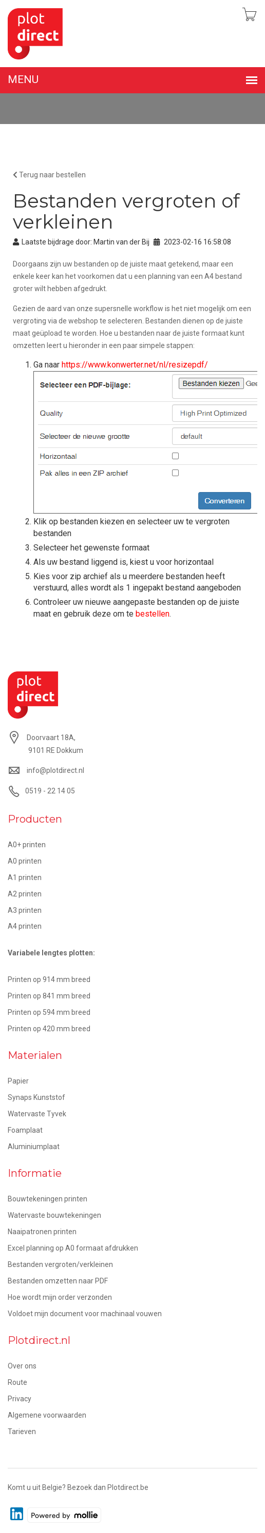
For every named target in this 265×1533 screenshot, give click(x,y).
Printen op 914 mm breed (49, 979)
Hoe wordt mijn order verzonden (60, 1297)
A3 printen (25, 910)
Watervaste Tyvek (37, 1114)
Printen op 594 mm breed (49, 1012)
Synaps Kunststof (36, 1097)
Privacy (19, 1399)
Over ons (22, 1366)
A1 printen (25, 877)
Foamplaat (25, 1130)
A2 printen (25, 894)
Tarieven (22, 1431)
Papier (18, 1081)
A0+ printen (27, 845)
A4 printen (25, 926)
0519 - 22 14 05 (50, 791)
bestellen (152, 614)
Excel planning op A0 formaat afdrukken (73, 1248)
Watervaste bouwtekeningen (54, 1215)
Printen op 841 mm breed (49, 996)
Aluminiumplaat (34, 1146)
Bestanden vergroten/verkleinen (60, 1264)
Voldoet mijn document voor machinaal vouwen (85, 1314)
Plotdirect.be (127, 1487)
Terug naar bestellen (49, 175)
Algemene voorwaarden (47, 1415)
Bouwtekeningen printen (47, 1199)
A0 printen (25, 861)
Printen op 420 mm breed (49, 1029)
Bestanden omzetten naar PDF (58, 1281)
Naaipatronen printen (42, 1232)
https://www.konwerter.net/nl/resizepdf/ (135, 365)
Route (17, 1382)
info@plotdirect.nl (55, 770)
